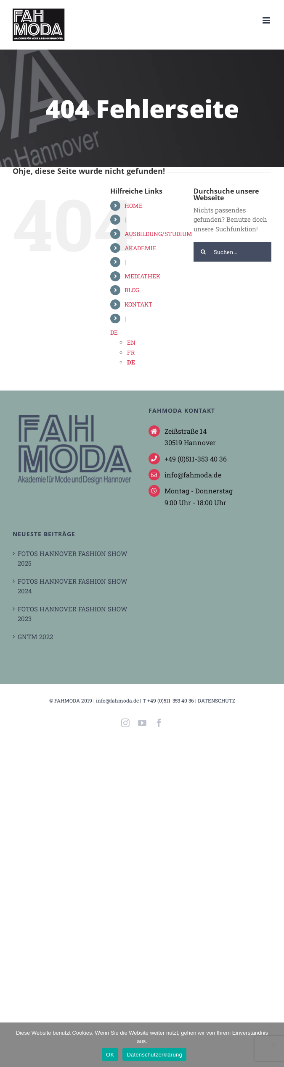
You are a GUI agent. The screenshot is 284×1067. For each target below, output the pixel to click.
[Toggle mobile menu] (267, 20)
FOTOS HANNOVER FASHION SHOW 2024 (72, 586)
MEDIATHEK (142, 276)
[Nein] (273, 1045)
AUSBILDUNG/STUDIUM (158, 234)
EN (131, 342)
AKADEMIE (141, 248)
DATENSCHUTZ (216, 700)
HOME (134, 206)
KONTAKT (139, 304)
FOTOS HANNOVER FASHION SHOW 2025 (72, 558)
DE (114, 332)
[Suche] (203, 252)
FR (131, 353)
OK (110, 1054)
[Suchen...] (232, 252)
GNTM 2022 (35, 636)
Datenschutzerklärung (154, 1054)
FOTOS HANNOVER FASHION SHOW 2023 (72, 614)
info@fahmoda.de (117, 700)
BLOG (132, 290)
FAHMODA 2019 (73, 700)
